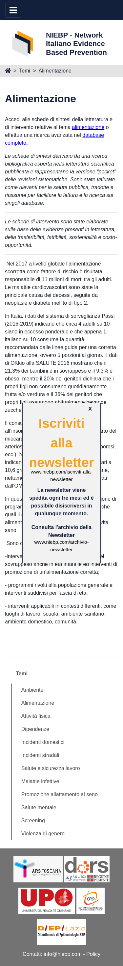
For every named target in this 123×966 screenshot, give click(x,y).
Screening (33, 820)
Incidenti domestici (43, 742)
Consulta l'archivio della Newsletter (61, 531)
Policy (93, 954)
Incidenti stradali (40, 755)
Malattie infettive (40, 781)
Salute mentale (38, 807)
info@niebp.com (63, 954)
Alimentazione (55, 70)
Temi (24, 70)
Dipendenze (35, 729)
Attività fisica (36, 716)
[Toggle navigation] (13, 10)
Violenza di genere (43, 833)
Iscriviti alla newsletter (61, 443)
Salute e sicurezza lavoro (50, 768)
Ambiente (32, 690)
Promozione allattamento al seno (59, 794)
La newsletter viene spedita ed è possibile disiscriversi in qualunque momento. (61, 501)
